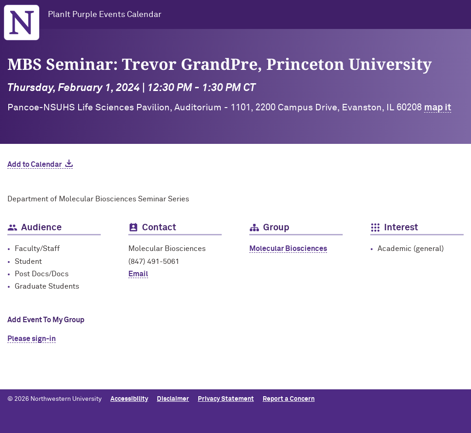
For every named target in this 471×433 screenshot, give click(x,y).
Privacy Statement (226, 399)
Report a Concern (289, 399)
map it (437, 107)
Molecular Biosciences (288, 248)
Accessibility (129, 399)
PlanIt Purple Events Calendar (104, 15)
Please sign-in (31, 338)
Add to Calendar (34, 164)
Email (138, 274)
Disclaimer (173, 399)
